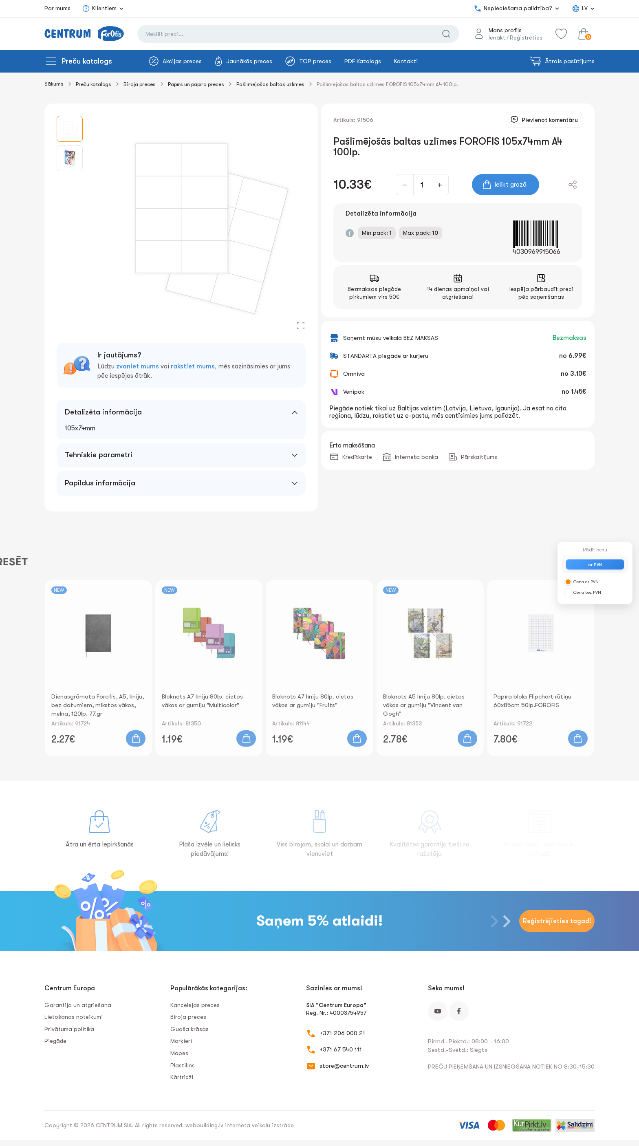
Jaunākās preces (243, 61)
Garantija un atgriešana (77, 1005)
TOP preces (308, 61)
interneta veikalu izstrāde (259, 1125)
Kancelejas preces (195, 1005)
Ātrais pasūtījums (562, 61)
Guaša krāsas (189, 1029)
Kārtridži (181, 1077)
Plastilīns (182, 1065)
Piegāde (55, 1041)
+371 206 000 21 (342, 1033)
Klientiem (99, 8)
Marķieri (181, 1041)
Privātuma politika (69, 1029)
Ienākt (497, 37)
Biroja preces (139, 84)
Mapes (179, 1053)
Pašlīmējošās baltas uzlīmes (270, 84)
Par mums (57, 8)
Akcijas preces (175, 61)
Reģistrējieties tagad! (557, 921)
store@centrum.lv (344, 1065)
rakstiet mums (193, 366)
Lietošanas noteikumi (73, 1017)
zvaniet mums (137, 366)
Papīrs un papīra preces (196, 84)
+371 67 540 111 (341, 1049)
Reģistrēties (526, 37)
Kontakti (406, 61)
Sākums (54, 84)
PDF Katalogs (362, 61)
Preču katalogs (87, 61)
